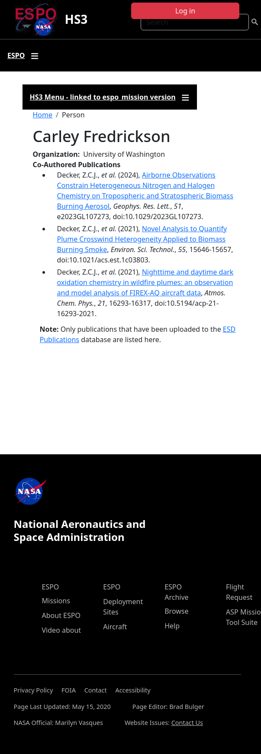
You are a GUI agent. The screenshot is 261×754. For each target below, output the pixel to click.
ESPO (50, 587)
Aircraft (115, 626)
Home (43, 115)
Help (172, 626)
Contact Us (187, 722)
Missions (56, 600)
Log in (185, 11)
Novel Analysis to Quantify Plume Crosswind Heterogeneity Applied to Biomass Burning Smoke (142, 239)
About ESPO (61, 615)
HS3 (75, 19)
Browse (176, 611)
